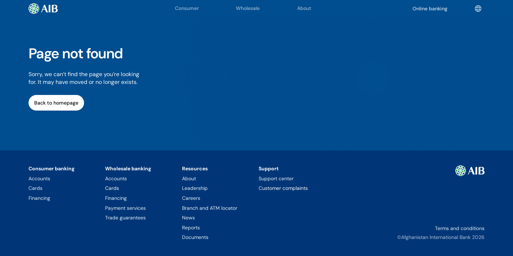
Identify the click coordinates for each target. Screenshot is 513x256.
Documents (195, 237)
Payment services (125, 208)
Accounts (39, 178)
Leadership (195, 188)
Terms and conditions (459, 228)
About (189, 178)
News (188, 217)
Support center (276, 178)
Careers (191, 198)
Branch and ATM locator (209, 208)
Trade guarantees (125, 217)
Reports (191, 227)
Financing (39, 198)
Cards (35, 188)
